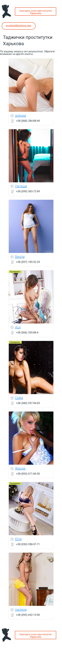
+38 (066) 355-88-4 (27, 332)
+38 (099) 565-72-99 (28, 191)
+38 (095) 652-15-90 (28, 614)
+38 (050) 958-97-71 (28, 544)
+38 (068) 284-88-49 (28, 120)
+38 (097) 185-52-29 (28, 261)
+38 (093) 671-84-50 (28, 473)
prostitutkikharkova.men (18, 25)
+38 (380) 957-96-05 (28, 403)
